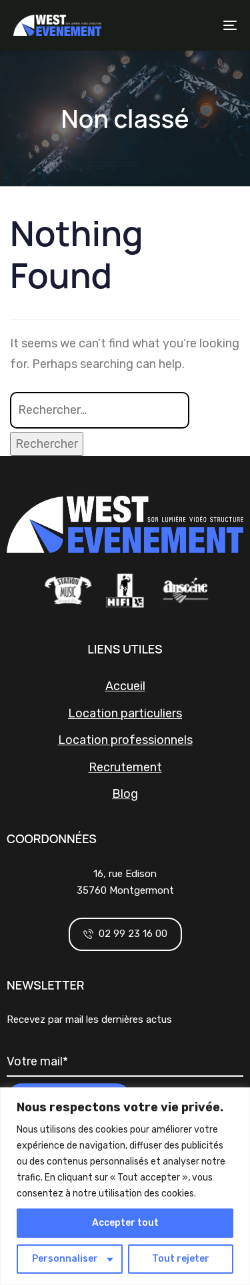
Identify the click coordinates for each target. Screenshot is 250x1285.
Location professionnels (125, 740)
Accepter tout (125, 1222)
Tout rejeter (180, 1258)
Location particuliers (125, 713)
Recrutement (125, 767)
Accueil (125, 686)
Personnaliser (65, 1258)
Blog (125, 794)
